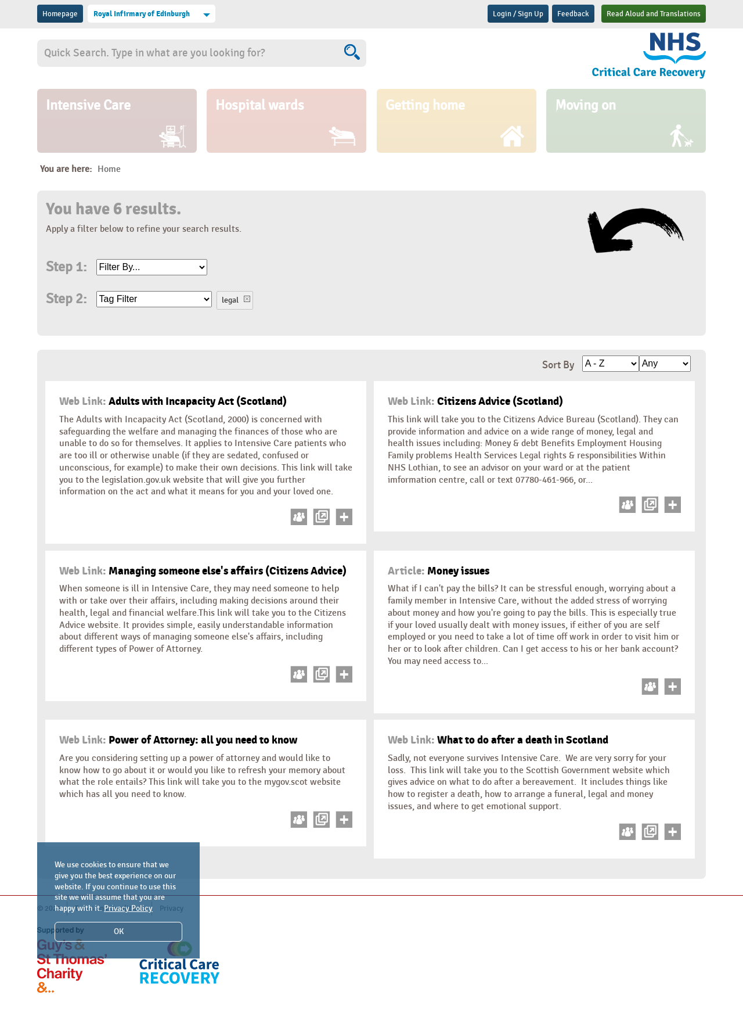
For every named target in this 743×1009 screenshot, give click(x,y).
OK (119, 931)
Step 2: (66, 299)
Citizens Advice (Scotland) (475, 401)
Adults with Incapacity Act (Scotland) (173, 401)
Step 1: (66, 267)
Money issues (438, 571)
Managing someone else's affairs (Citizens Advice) (203, 571)
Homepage (60, 14)
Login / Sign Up (518, 14)
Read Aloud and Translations (654, 14)
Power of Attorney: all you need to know (178, 740)
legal (230, 300)
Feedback (573, 14)
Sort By (558, 365)
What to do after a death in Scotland (498, 740)
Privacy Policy (128, 908)
